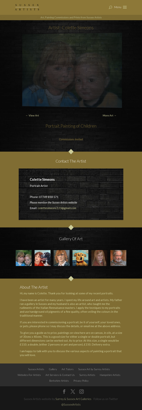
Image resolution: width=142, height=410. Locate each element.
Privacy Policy (81, 380)
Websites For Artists (29, 374)
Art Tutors (68, 369)
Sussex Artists (36, 369)
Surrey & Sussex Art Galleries (73, 399)
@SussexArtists (71, 404)
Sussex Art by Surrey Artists (94, 369)
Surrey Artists (87, 374)
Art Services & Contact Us (60, 374)
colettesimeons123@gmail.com (57, 208)
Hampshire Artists (110, 374)
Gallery (53, 369)
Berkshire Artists (59, 380)
